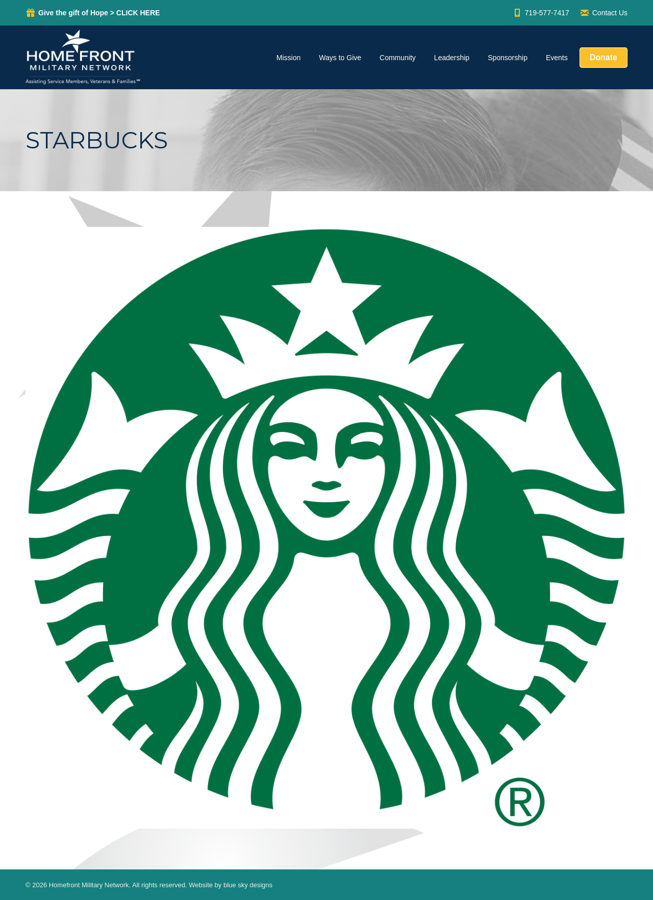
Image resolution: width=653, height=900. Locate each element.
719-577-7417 (540, 13)
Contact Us (603, 13)
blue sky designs (247, 885)
